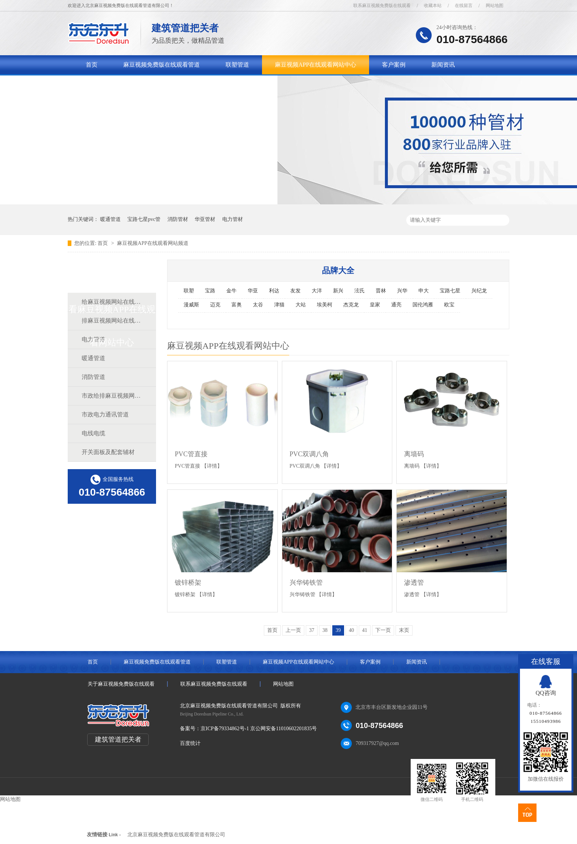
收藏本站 (433, 5)
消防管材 (177, 219)
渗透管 (414, 582)
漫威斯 (191, 304)
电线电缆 (93, 433)
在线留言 (463, 5)
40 (351, 630)
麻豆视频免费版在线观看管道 (161, 64)
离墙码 (414, 454)
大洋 (317, 290)
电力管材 (232, 219)
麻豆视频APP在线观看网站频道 (152, 243)
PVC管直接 (191, 454)
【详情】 (212, 466)
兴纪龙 (479, 290)
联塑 (189, 290)
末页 (404, 630)
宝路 (210, 290)
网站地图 (494, 5)
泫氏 (359, 290)
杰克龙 (351, 304)
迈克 (215, 304)
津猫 (279, 304)
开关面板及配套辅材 (108, 452)
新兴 (338, 290)
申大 (423, 290)
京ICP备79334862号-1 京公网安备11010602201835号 (259, 728)
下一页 (383, 630)
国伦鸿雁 (423, 304)
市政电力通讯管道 (105, 414)
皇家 (375, 304)
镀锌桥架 (188, 582)
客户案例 (394, 64)
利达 (274, 290)
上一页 (293, 630)
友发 (295, 290)
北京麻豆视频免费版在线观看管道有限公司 (176, 834)
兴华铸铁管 (306, 582)
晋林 (381, 290)
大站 (300, 304)
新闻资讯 (443, 64)
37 (311, 630)
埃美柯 (324, 304)
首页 (92, 64)
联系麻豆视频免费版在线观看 (382, 5)
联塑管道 (237, 64)
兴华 (402, 290)
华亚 (253, 290)
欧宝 (449, 304)
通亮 (396, 304)
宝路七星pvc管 (143, 219)
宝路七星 (450, 290)
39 (338, 630)
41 (364, 630)
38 (325, 630)
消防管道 (93, 377)
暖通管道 (110, 219)
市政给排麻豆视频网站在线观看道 (111, 396)
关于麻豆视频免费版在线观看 (124, 84)
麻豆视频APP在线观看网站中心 (315, 64)
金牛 (231, 290)
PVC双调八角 (309, 454)
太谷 (258, 304)
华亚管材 (205, 219)
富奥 (236, 304)
